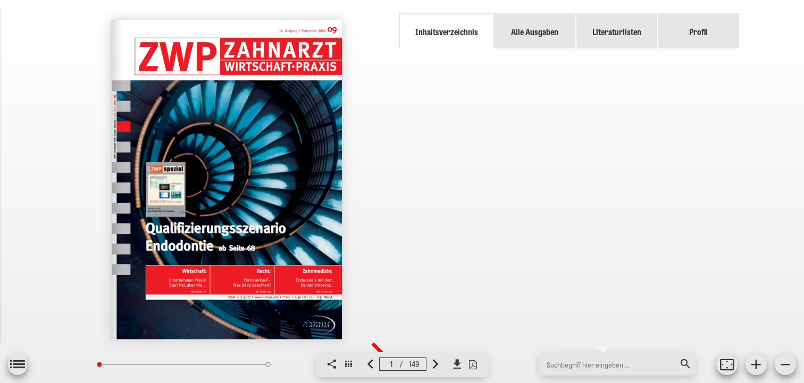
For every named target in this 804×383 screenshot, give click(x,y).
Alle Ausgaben (534, 31)
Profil (698, 31)
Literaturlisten (616, 31)
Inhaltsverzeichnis (446, 31)
